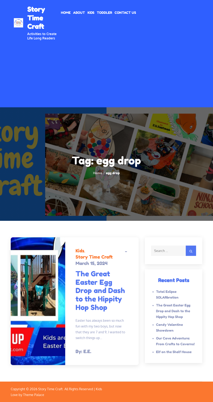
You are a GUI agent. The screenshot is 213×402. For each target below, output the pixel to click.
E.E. (87, 351)
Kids (91, 13)
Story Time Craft (36, 18)
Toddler (104, 13)
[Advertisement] (106, 71)
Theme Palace (33, 395)
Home (66, 13)
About (79, 13)
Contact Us (125, 13)
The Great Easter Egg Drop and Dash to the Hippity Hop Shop (100, 291)
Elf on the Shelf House (174, 352)
